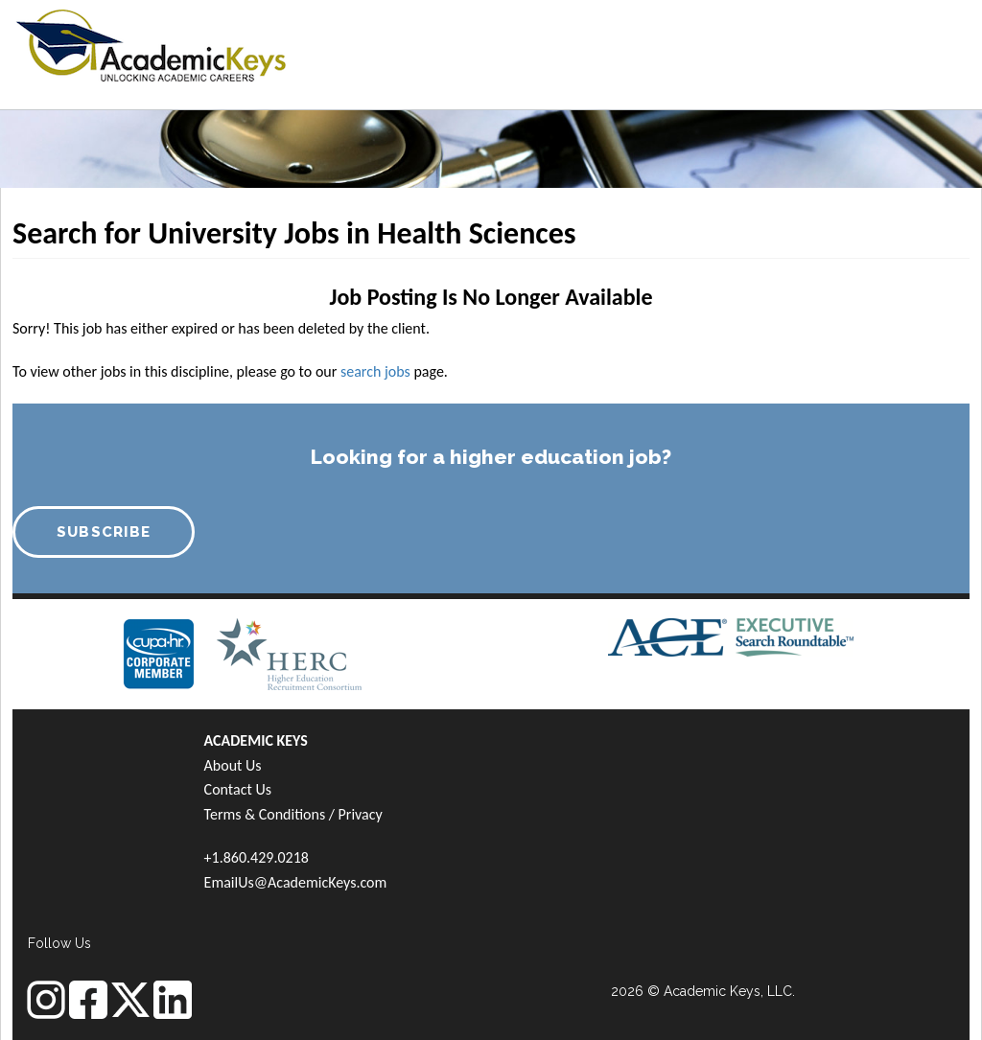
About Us (233, 765)
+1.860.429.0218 (256, 857)
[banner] (151, 43)
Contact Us (237, 789)
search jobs (375, 371)
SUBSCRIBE (104, 532)
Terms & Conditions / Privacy (293, 814)
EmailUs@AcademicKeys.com (295, 882)
